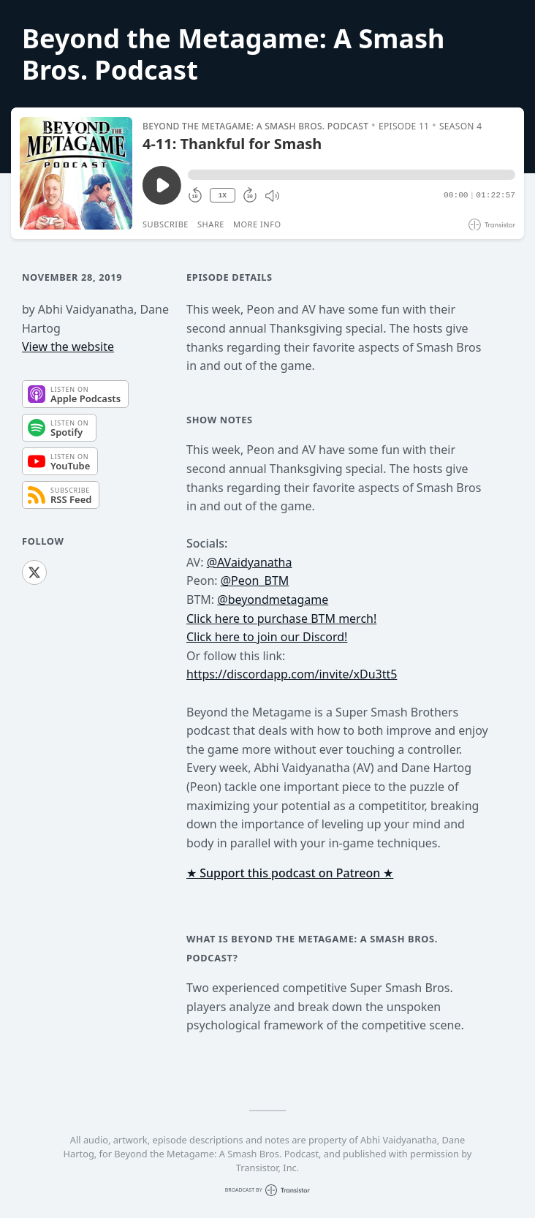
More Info (257, 224)
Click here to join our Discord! (266, 637)
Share (210, 224)
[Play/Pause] (76, 173)
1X (222, 196)
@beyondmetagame (272, 599)
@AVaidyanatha (249, 562)
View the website (68, 346)
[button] (351, 175)
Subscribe (166, 224)
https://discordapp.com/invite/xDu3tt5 (291, 674)
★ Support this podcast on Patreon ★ (289, 873)
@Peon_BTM (255, 580)
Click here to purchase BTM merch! (281, 618)
